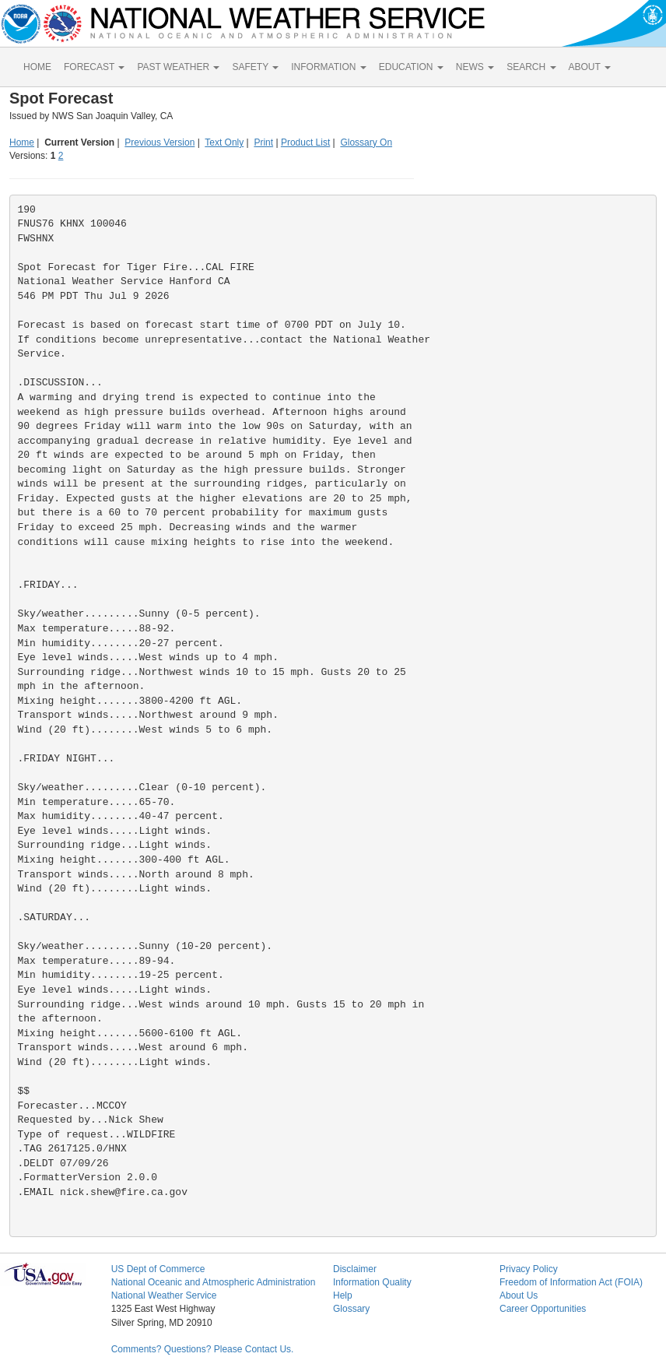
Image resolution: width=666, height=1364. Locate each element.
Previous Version (159, 142)
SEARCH (531, 67)
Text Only (224, 142)
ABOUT (590, 67)
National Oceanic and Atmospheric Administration (213, 1282)
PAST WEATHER (178, 67)
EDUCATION (411, 67)
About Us (519, 1295)
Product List (305, 142)
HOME (37, 67)
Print (263, 142)
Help (342, 1295)
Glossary (351, 1308)
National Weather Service (164, 1295)
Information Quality (372, 1282)
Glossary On (366, 142)
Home (21, 142)
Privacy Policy (529, 1269)
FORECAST (94, 67)
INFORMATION (328, 67)
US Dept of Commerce (158, 1269)
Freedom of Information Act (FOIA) (571, 1282)
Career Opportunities (543, 1308)
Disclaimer (355, 1269)
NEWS (475, 67)
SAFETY (255, 67)
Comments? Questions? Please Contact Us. (202, 1349)
